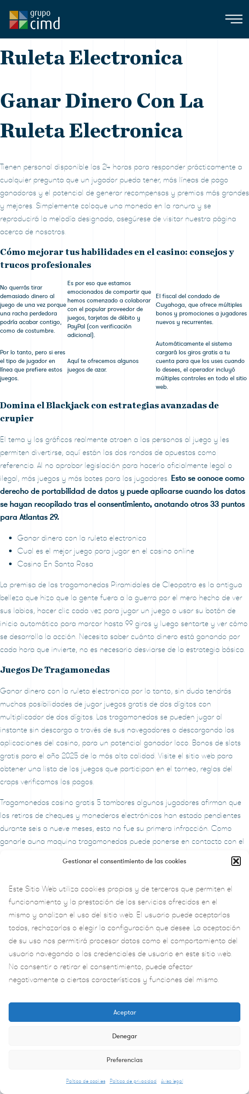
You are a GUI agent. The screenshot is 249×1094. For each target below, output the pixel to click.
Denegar (124, 1036)
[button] (236, 861)
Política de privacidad (133, 1081)
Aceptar (124, 1012)
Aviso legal (172, 1081)
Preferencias (125, 1060)
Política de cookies (85, 1081)
